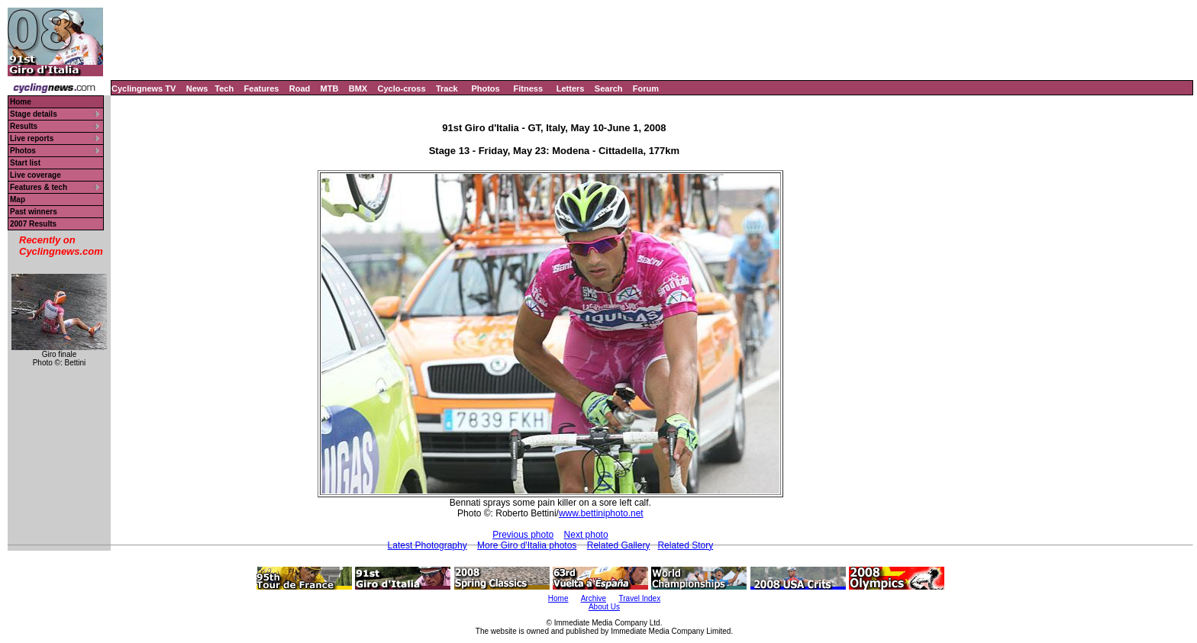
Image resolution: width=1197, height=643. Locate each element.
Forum (646, 88)
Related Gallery (618, 545)
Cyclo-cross (402, 88)
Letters (571, 88)
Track (447, 88)
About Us (604, 607)
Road (300, 88)
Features (261, 88)
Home (20, 102)
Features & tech (38, 187)
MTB (330, 88)
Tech (224, 88)
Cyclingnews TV (143, 88)
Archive (593, 598)
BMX (358, 88)
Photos (485, 88)
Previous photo (522, 534)
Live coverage (35, 175)
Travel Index (640, 598)
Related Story (685, 545)
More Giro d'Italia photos (526, 545)
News (197, 88)
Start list (25, 163)
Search (609, 88)
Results (23, 126)
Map (17, 199)
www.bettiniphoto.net (601, 513)
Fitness (528, 88)
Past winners (33, 211)
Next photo (586, 534)
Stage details (33, 114)
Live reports (31, 138)
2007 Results (33, 224)
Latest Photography (427, 545)
